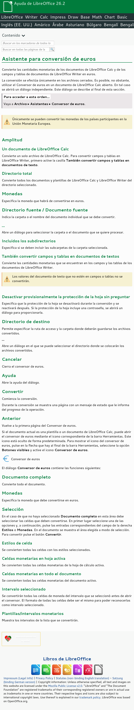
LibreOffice (12, 17)
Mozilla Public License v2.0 (65, 686)
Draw (73, 17)
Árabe (58, 25)
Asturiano (75, 25)
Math (97, 17)
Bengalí (111, 25)
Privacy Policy (44, 678)
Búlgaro (94, 25)
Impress (58, 17)
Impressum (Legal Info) (18, 678)
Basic (122, 17)
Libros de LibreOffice (67, 659)
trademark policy (89, 697)
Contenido (11, 35)
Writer (31, 17)
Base (85, 17)
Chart (109, 17)
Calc (44, 17)
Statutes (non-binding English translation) (82, 678)
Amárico (42, 25)
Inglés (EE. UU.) (16, 25)
